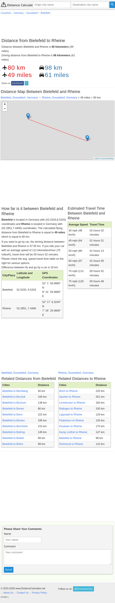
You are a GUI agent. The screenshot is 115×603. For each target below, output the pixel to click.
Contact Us (23, 592)
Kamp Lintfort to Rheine (73, 432)
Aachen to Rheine (69, 396)
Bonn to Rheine (68, 391)
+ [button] (5, 104)
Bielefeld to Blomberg (15, 391)
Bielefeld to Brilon (12, 444)
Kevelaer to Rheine (70, 426)
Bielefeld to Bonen (13, 408)
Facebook (17, 83)
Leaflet (96, 158)
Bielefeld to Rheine (70, 438)
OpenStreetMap (108, 158)
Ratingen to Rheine (70, 408)
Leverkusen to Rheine (72, 402)
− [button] (5, 109)
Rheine (46, 97)
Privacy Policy (39, 592)
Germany (32, 97)
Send (8, 569)
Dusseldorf (18, 97)
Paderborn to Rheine (71, 420)
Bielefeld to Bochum (14, 402)
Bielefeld (6, 97)
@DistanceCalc (83, 588)
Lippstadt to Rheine (70, 414)
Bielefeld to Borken (13, 420)
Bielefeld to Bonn (12, 414)
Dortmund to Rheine (71, 444)
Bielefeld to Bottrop (13, 432)
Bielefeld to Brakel (13, 438)
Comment (9, 546)
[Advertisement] (57, 25)
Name (7, 533)
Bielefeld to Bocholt (13, 396)
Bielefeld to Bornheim (15, 426)
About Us (8, 592)
